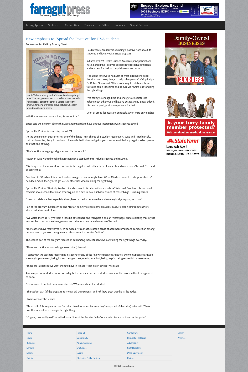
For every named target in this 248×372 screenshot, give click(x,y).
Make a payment (135, 353)
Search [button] (89, 25)
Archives (181, 338)
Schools (30, 348)
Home (29, 333)
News (29, 338)
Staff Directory (134, 348)
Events (80, 353)
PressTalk (81, 333)
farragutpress (34, 25)
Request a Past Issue (136, 338)
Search (181, 333)
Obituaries (81, 348)
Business (30, 343)
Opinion (30, 358)
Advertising (132, 343)
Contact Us (132, 333)
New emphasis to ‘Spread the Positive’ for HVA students (72, 39)
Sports (30, 353)
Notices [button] (120, 25)
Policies (130, 358)
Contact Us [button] (72, 25)
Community (82, 338)
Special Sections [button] (140, 25)
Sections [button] (54, 25)
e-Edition (104, 25)
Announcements (84, 343)
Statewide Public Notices (88, 358)
